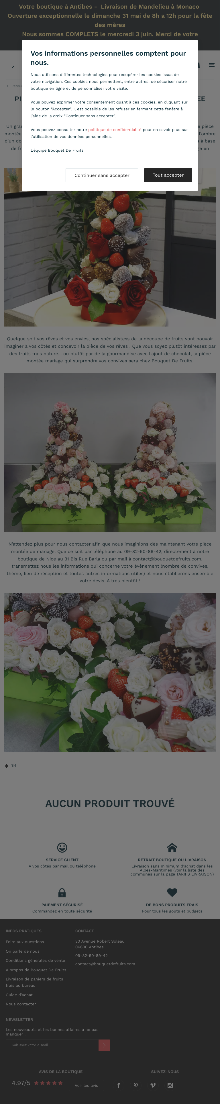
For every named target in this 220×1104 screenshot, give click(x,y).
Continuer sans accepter (101, 175)
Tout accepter (168, 175)
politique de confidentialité (115, 130)
